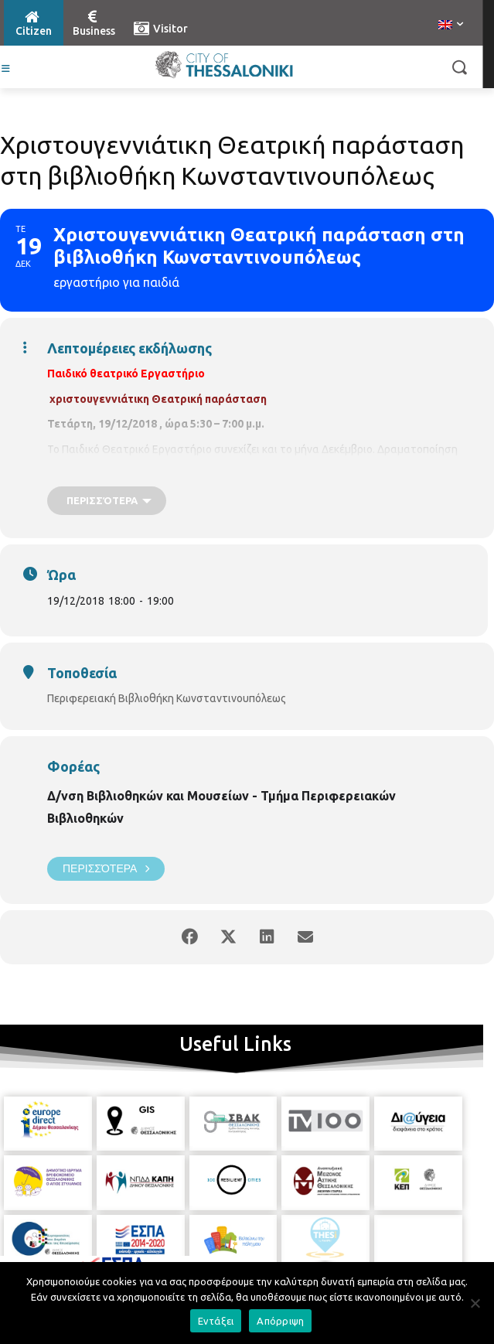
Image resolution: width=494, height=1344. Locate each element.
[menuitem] (450, 25)
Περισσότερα (106, 868)
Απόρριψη (280, 1320)
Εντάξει (216, 1320)
